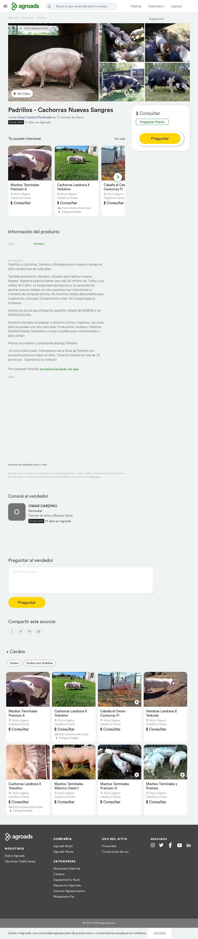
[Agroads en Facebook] (170, 845)
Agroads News (63, 852)
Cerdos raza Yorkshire (39, 663)
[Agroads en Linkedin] (188, 845)
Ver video (21, 93)
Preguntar (160, 138)
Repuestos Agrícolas (67, 885)
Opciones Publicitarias (20, 861)
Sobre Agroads (15, 856)
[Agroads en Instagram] (152, 845)
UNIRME (160, 933)
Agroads (13, 17)
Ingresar (176, 6)
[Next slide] (118, 177)
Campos (59, 874)
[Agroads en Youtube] (179, 845)
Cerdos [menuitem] (14, 663)
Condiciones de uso (115, 852)
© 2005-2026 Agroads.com (99, 923)
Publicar (136, 6)
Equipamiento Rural (66, 880)
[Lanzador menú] (5, 6)
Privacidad (109, 846)
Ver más (119, 139)
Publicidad (155, 6)
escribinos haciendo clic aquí (59, 369)
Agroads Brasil (63, 846)
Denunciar (94, 476)
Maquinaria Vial (63, 896)
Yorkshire (38, 243)
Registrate (156, 19)
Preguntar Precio (152, 122)
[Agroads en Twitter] (161, 845)
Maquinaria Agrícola (66, 868)
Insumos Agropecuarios (69, 891)
